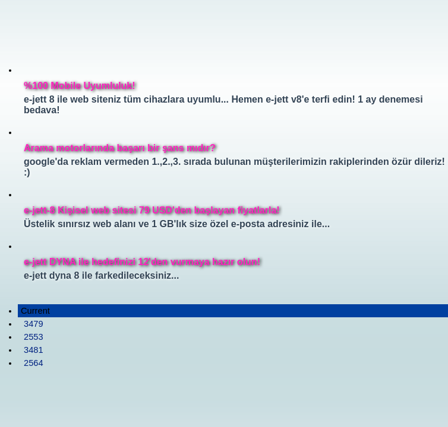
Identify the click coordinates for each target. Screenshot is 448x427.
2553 (33, 337)
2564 (33, 363)
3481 (33, 350)
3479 (33, 324)
